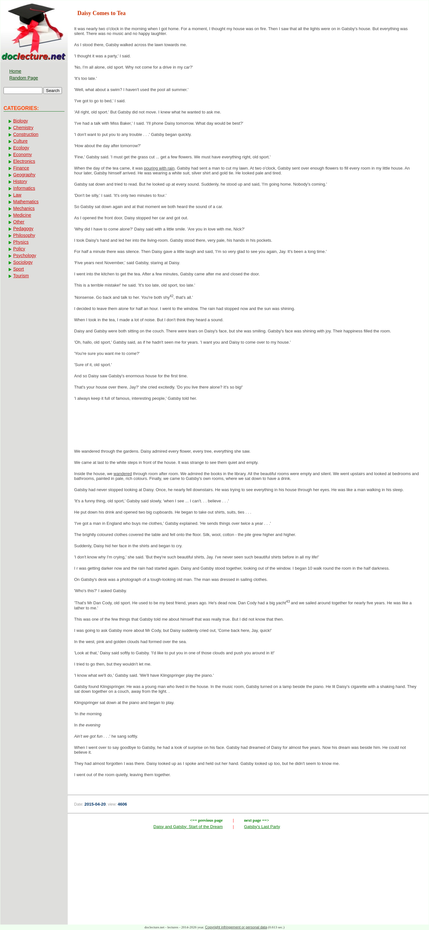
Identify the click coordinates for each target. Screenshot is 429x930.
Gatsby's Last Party (262, 826)
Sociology (23, 262)
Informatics (24, 188)
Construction (26, 134)
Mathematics (26, 201)
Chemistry (23, 127)
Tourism (21, 275)
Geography (24, 174)
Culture (20, 141)
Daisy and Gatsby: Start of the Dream (188, 826)
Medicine (22, 215)
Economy (22, 154)
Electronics (24, 161)
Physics (21, 242)
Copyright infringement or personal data (236, 927)
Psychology (24, 255)
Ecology (21, 147)
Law (17, 194)
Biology (20, 120)
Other (18, 221)
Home (15, 71)
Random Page (23, 77)
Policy (19, 248)
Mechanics (24, 208)
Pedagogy (23, 228)
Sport (18, 269)
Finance (21, 168)
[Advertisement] (248, 426)
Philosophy (24, 235)
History (20, 181)
